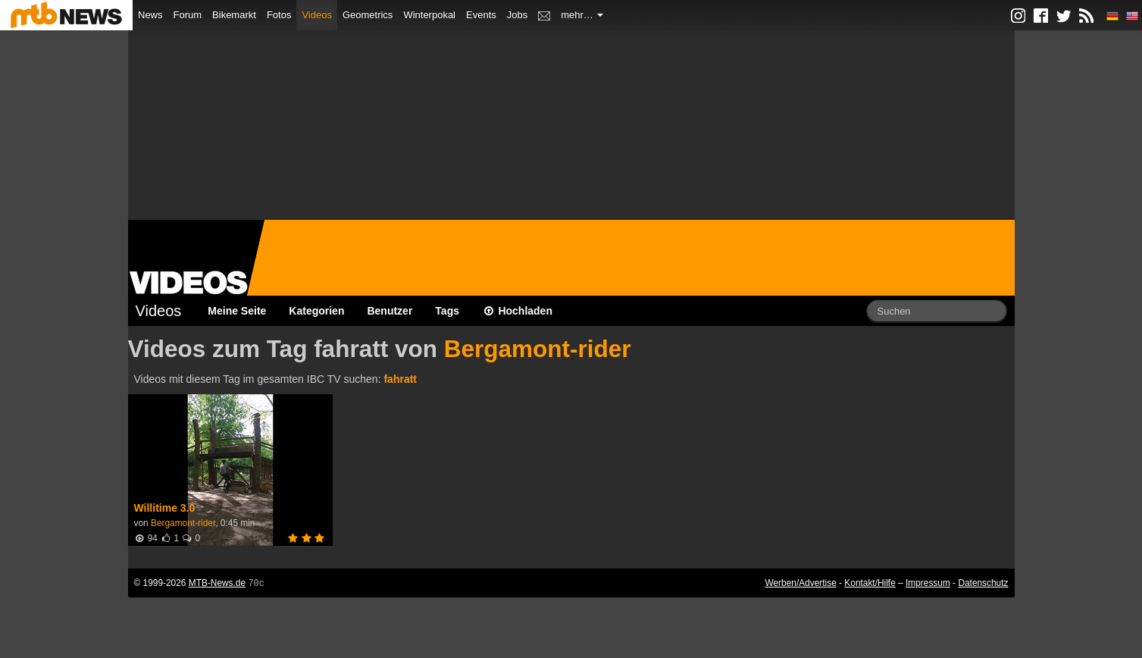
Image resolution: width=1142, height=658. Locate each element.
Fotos (279, 14)
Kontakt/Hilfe (869, 583)
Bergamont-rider (537, 348)
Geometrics (368, 14)
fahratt (400, 379)
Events (481, 14)
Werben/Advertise (800, 583)
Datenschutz (983, 583)
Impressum (928, 583)
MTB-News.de (217, 583)
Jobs (517, 14)
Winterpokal (429, 14)
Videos (317, 14)
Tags (447, 311)
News (150, 14)
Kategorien (316, 311)
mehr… (582, 14)
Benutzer (389, 311)
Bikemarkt (234, 14)
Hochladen (517, 311)
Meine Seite (237, 311)
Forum (188, 14)
